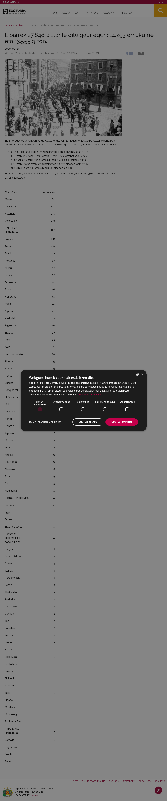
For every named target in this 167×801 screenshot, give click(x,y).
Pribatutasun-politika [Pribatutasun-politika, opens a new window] (89, 394)
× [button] (141, 374)
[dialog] (84, 400)
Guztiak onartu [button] (121, 421)
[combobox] (137, 374)
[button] (45, 422)
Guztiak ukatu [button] (88, 421)
